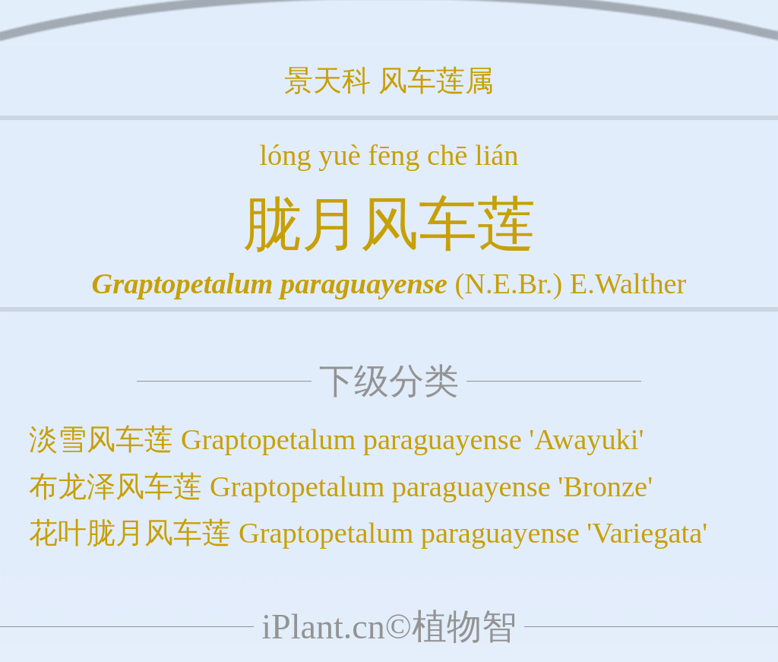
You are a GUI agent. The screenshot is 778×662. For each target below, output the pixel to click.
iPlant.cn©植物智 (389, 626)
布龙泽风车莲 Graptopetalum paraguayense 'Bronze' (341, 486)
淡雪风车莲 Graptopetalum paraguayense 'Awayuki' (336, 439)
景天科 (327, 81)
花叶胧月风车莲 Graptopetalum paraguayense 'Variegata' (368, 533)
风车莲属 (436, 81)
